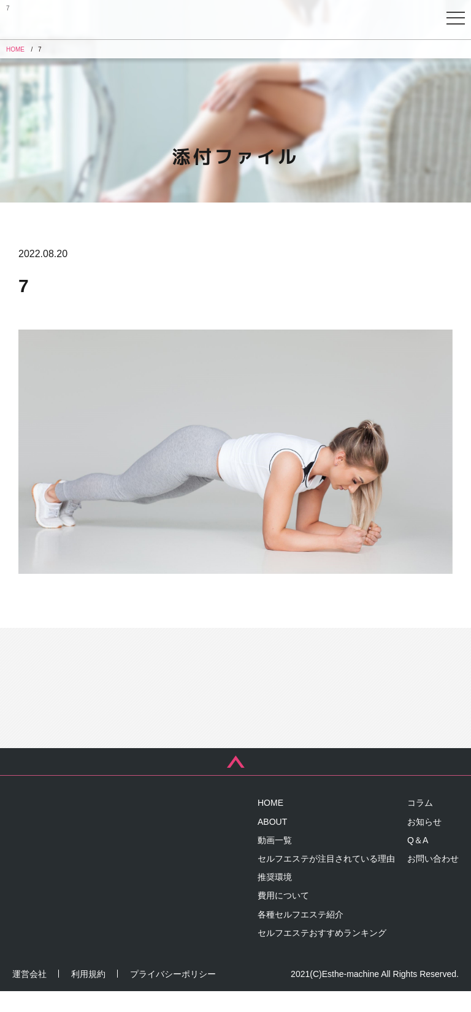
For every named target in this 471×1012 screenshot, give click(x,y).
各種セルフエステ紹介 (300, 935)
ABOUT (272, 843)
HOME (270, 824)
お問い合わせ (433, 880)
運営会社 (29, 995)
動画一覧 (275, 861)
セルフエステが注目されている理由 (326, 880)
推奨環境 (275, 898)
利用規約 (88, 995)
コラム (420, 824)
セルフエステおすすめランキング (322, 954)
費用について (283, 917)
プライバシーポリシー (173, 995)
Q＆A (417, 861)
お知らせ (424, 843)
